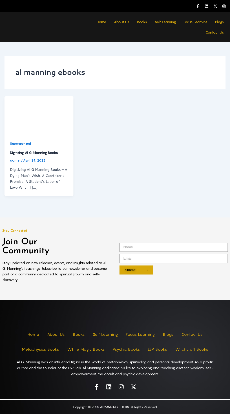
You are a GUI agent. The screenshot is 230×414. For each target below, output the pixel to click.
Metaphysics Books (38, 349)
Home (101, 22)
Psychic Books (126, 349)
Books (142, 22)
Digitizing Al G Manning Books (34, 152)
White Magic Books (85, 349)
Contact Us (215, 32)
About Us (121, 22)
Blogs (219, 22)
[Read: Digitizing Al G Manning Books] (38, 115)
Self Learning (165, 22)
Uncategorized (20, 143)
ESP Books (158, 349)
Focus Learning (196, 22)
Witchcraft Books (193, 349)
